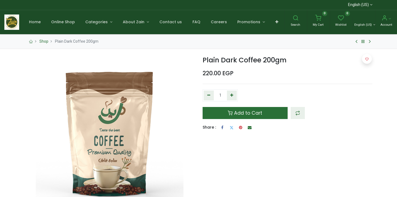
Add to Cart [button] (245, 113)
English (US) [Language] (363, 25)
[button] (277, 22)
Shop (43, 41)
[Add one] (232, 95)
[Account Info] (386, 18)
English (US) (358, 4)
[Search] (296, 18)
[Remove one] (209, 95)
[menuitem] (35, 22)
